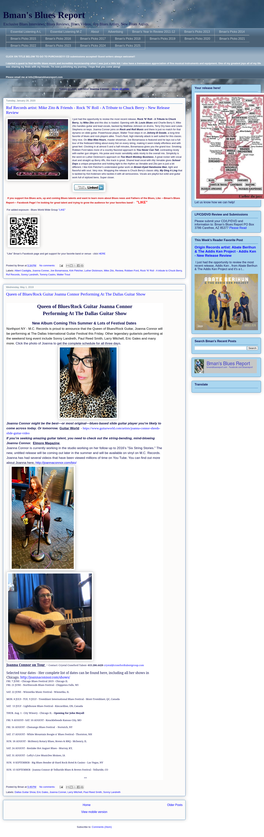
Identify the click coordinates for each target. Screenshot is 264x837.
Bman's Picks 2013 (197, 31)
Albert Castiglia (23, 270)
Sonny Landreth (29, 274)
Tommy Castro (47, 274)
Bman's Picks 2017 (93, 38)
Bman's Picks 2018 (128, 38)
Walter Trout (63, 274)
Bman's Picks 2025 (128, 45)
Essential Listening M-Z (66, 31)
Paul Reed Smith (93, 792)
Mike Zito (109, 270)
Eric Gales (42, 792)
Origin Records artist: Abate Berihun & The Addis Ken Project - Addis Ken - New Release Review (225, 251)
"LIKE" (62, 209)
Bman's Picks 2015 (23, 38)
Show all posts (120, 89)
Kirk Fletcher (76, 270)
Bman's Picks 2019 (162, 38)
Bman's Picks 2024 (93, 45)
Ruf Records (13, 274)
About (95, 31)
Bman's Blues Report (44, 15)
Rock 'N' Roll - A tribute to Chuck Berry (161, 270)
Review (119, 270)
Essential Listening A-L (26, 31)
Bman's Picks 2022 (23, 45)
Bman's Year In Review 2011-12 (153, 31)
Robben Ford (131, 270)
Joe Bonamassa (59, 270)
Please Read (238, 227)
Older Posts (175, 805)
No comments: (47, 265)
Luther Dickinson (93, 270)
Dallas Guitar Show (25, 792)
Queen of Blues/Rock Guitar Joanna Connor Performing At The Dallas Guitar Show (76, 294)
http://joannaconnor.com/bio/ (56, 463)
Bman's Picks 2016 (58, 38)
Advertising (115, 31)
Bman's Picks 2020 (197, 38)
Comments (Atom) (102, 827)
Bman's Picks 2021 (232, 38)
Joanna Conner (40, 270)
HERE (102, 253)
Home (87, 805)
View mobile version (94, 811)
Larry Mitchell (75, 792)
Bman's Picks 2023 (58, 45)
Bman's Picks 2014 (232, 31)
